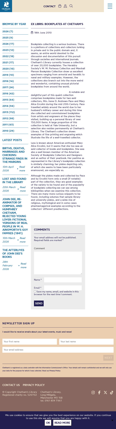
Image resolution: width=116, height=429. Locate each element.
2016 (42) (8, 93)
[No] (112, 420)
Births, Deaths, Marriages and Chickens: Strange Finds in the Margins (14, 155)
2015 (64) (8, 99)
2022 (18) (8, 56)
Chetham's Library (6, 6)
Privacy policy (34, 385)
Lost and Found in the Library (14, 180)
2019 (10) (8, 74)
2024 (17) (8, 43)
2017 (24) (8, 87)
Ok (48, 422)
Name (38, 279)
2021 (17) (8, 62)
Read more (22, 168)
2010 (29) (8, 130)
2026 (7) (7, 31)
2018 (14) (8, 81)
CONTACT (50, 6)
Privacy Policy (55, 371)
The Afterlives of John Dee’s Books (13, 253)
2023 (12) (8, 50)
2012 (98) (8, 118)
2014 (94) (8, 105)
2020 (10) (8, 68)
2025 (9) (7, 37)
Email (37, 287)
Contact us (11, 385)
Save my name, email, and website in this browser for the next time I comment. (56, 293)
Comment (39, 248)
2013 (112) (8, 112)
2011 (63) (8, 124)
